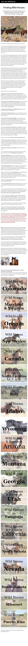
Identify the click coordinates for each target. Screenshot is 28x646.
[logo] (8, 1)
